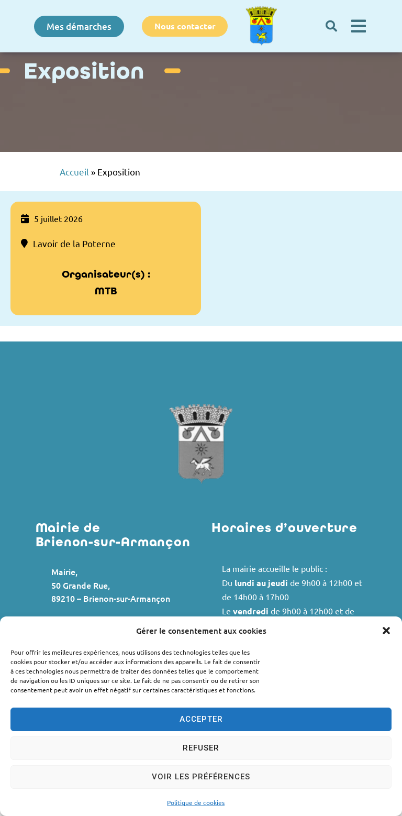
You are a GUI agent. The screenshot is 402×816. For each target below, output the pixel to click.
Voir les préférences (201, 776)
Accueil (74, 171)
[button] (386, 630)
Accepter (201, 719)
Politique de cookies (196, 802)
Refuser (201, 748)
